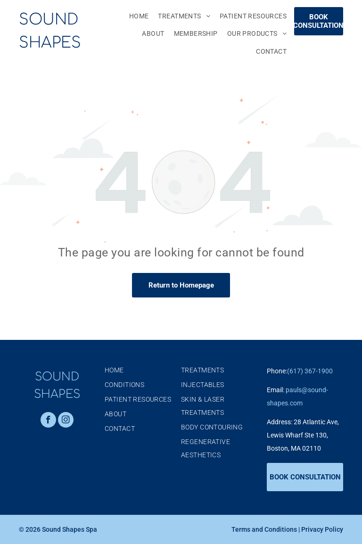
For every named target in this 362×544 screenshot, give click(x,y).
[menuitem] (134, 16)
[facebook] (48, 421)
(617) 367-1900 (310, 371)
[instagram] (66, 421)
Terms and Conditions (264, 529)
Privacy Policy (322, 529)
